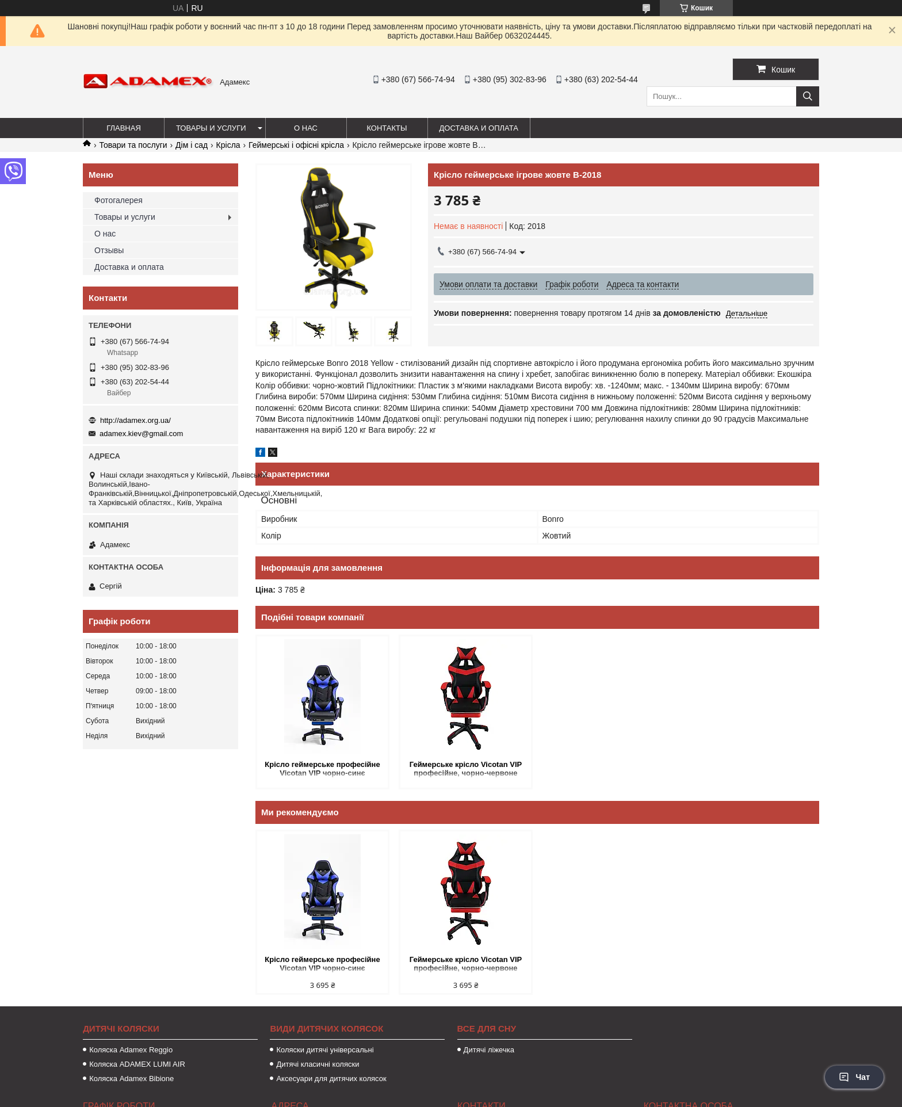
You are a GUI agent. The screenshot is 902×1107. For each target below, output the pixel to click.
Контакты (386, 128)
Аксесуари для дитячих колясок (331, 1078)
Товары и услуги (211, 128)
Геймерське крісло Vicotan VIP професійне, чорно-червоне (466, 768)
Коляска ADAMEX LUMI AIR (137, 1064)
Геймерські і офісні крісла (296, 145)
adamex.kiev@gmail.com (141, 433)
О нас (306, 128)
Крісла (228, 145)
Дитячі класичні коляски (317, 1064)
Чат (854, 1077)
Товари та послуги (133, 145)
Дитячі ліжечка (489, 1049)
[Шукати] (807, 96)
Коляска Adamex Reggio (131, 1049)
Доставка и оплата (478, 128)
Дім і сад (191, 145)
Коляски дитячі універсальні (324, 1049)
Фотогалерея (118, 200)
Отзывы (109, 250)
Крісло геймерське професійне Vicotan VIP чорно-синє (322, 768)
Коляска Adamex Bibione (131, 1078)
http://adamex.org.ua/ (135, 420)
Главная (123, 128)
